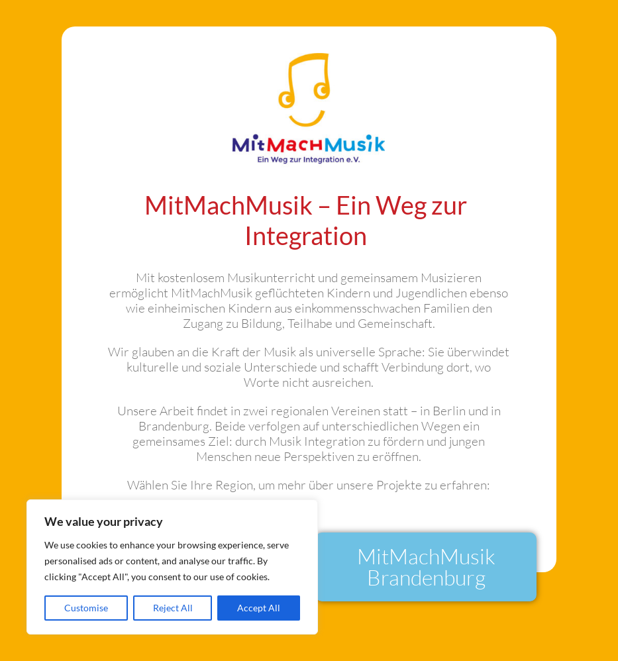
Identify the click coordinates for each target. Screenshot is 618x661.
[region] (172, 567)
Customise (86, 607)
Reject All (173, 607)
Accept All (258, 607)
